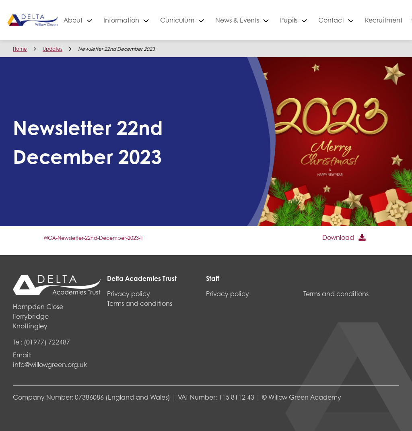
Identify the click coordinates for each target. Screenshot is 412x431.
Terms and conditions (139, 303)
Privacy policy (128, 293)
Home (20, 48)
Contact (360, 20)
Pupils (317, 20)
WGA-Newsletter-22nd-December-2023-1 (93, 237)
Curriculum (206, 20)
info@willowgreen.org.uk (50, 364)
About (101, 20)
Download (338, 237)
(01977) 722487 (47, 341)
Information (150, 20)
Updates (52, 48)
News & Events (266, 20)
